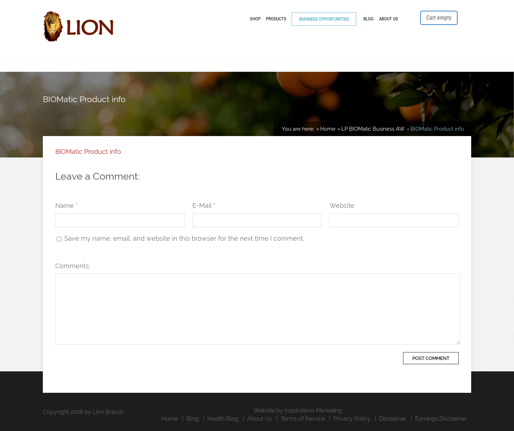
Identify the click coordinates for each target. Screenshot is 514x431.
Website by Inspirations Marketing (297, 410)
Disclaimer (393, 418)
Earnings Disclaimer (441, 418)
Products (276, 18)
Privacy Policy (352, 418)
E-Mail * (203, 205)
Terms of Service (303, 418)
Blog (368, 18)
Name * (66, 205)
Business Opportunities (324, 19)
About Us (388, 18)
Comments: (72, 266)
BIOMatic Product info (88, 151)
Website (341, 205)
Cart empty (439, 17)
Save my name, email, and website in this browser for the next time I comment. (184, 238)
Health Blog (222, 418)
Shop (255, 18)
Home (169, 418)
